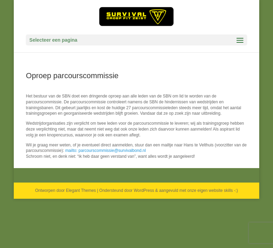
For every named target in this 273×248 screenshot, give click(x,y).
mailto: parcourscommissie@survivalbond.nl (105, 150)
